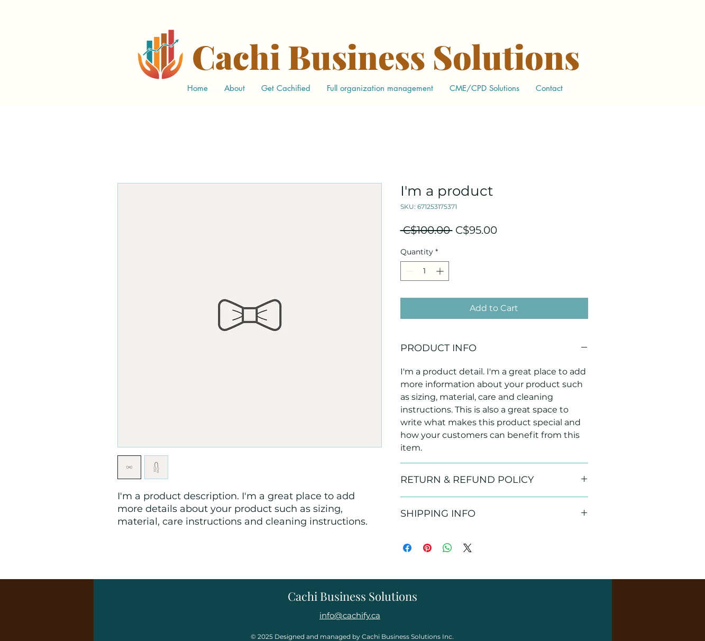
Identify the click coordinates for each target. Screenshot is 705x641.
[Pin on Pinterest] (427, 548)
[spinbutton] (424, 271)
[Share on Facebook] (407, 548)
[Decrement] (408, 271)
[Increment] (440, 271)
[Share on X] (467, 548)
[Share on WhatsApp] (447, 548)
